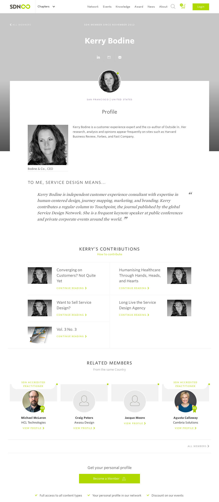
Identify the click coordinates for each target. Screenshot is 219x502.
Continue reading (70, 288)
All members (22, 24)
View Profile (32, 428)
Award (138, 6)
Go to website (109, 57)
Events (107, 6)
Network (93, 6)
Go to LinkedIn (98, 57)
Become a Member (109, 479)
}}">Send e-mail (120, 57)
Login (200, 6)
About (163, 6)
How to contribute (109, 254)
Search (173, 6)
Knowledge (123, 6)
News (151, 6)
